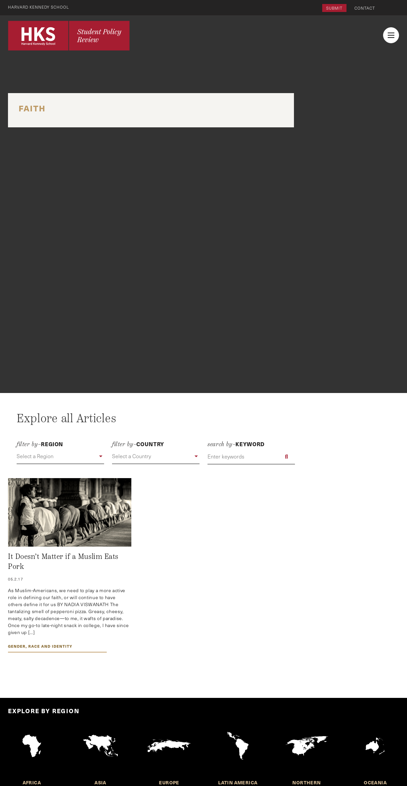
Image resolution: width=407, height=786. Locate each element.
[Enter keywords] (251, 456)
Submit (334, 8)
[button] (60, 456)
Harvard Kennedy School (39, 7)
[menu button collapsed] (391, 35)
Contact (364, 8)
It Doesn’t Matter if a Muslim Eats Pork (63, 561)
